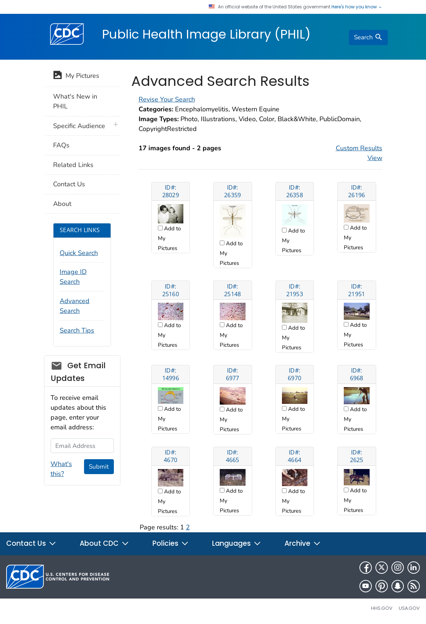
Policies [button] (170, 543)
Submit (99, 466)
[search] (368, 37)
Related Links (73, 164)
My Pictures (76, 76)
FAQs (61, 145)
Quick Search (79, 253)
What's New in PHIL (75, 101)
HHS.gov (382, 608)
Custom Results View (359, 153)
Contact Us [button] (31, 543)
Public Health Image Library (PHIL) (206, 34)
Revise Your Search (167, 99)
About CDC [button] (104, 543)
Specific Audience (79, 126)
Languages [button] (236, 543)
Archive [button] (302, 543)
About (62, 203)
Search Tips (77, 330)
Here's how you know (356, 6)
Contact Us (69, 184)
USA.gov (409, 608)
